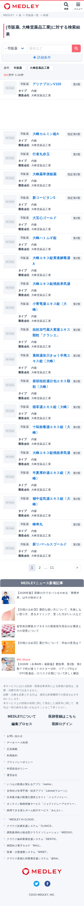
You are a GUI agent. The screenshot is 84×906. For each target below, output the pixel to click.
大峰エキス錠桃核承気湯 (51, 284)
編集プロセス (21, 724)
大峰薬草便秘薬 (44, 174)
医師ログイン (62, 724)
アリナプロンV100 (47, 84)
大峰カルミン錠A (46, 134)
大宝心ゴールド (44, 218)
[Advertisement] (42, 114)
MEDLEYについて (22, 716)
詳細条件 (42, 57)
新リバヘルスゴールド (50, 544)
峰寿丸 (38, 524)
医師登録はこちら (62, 716)
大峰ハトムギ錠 (44, 238)
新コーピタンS (44, 197)
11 (52, 567)
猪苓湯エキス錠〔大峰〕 (51, 407)
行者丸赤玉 (41, 154)
